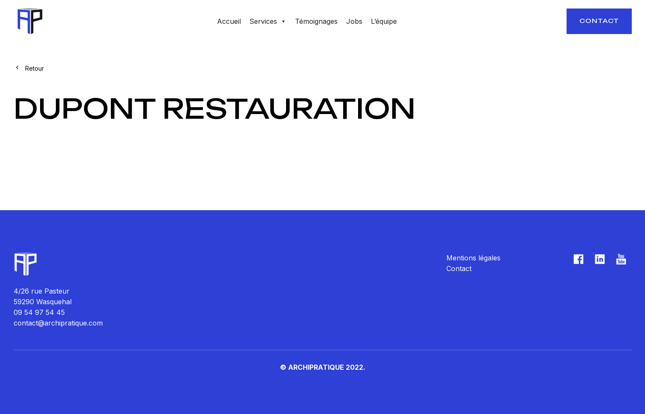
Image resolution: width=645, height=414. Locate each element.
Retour (34, 68)
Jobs (354, 21)
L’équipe (384, 21)
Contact (599, 20)
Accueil (229, 21)
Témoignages (316, 21)
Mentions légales (473, 258)
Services (267, 21)
